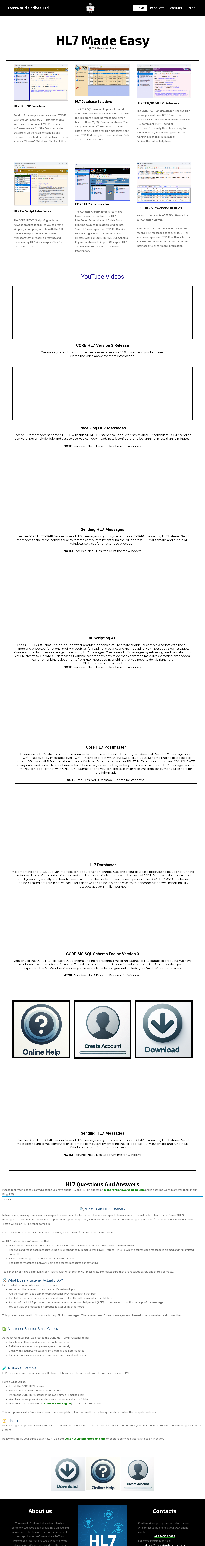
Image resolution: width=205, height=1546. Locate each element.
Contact (176, 8)
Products (157, 8)
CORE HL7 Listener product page (85, 1438)
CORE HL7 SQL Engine (57, 1403)
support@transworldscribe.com (124, 1189)
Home (140, 8)
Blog (191, 8)
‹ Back (7, 1199)
